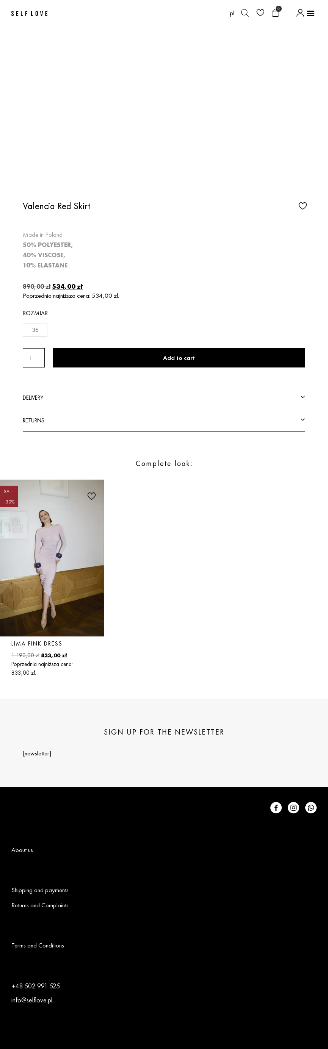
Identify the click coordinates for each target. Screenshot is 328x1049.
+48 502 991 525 (35, 986)
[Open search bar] (245, 13)
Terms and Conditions (37, 945)
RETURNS (33, 420)
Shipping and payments (40, 890)
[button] (310, 12)
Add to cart (179, 358)
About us (22, 850)
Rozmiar (35, 313)
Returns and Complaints (40, 905)
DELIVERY (33, 397)
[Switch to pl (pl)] (232, 13)
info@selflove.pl (31, 1000)
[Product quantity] (34, 357)
